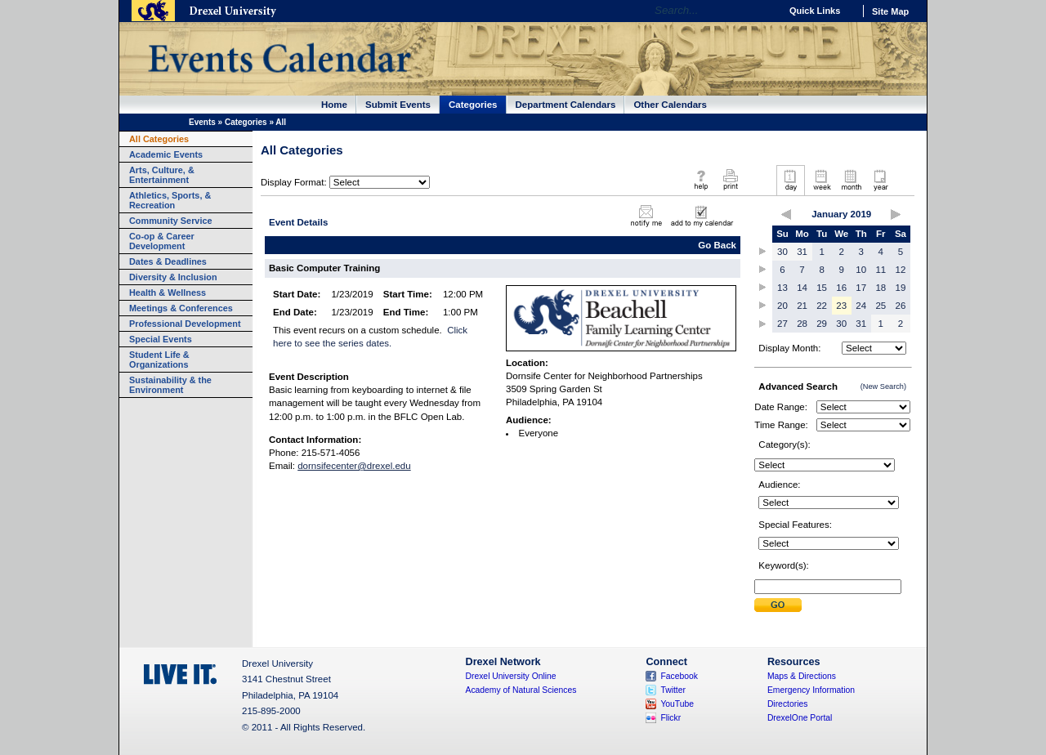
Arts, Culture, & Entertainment (161, 175)
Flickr (670, 717)
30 (782, 252)
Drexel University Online (511, 676)
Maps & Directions (801, 676)
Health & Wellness (167, 292)
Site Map (890, 11)
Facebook (679, 676)
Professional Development (185, 323)
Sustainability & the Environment (170, 385)
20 (782, 305)
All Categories (159, 139)
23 (841, 305)
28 (802, 323)
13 (782, 288)
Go (764, 10)
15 (821, 288)
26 (901, 305)
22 (821, 305)
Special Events (160, 339)
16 (841, 288)
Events (202, 122)
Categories (473, 104)
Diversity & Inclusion (173, 277)
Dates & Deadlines (168, 261)
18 (880, 288)
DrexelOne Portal (799, 717)
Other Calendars (670, 104)
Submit (778, 605)
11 (880, 270)
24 (861, 305)
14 (802, 288)
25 (880, 305)
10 (861, 270)
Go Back (717, 245)
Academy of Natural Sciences (521, 690)
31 (802, 252)
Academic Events (166, 154)
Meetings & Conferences (181, 308)
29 (821, 323)
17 (861, 288)
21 (802, 305)
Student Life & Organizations (159, 359)
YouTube (677, 703)
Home (334, 104)
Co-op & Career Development (161, 241)
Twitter (673, 690)
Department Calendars (566, 104)
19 (901, 288)
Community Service (170, 221)
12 (901, 270)
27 (782, 323)
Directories (787, 703)
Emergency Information (811, 690)
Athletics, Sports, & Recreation (170, 200)
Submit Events (398, 104)
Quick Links (814, 11)
